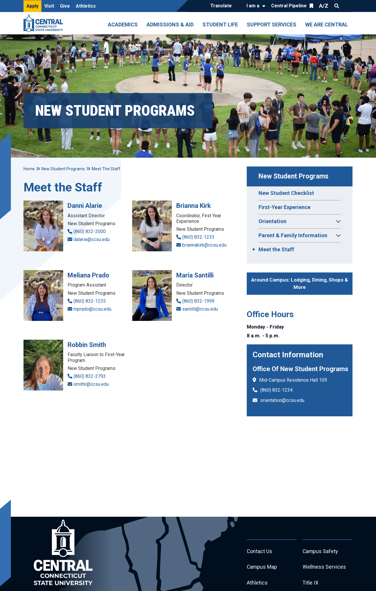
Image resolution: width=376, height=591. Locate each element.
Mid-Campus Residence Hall (288, 380)
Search (336, 6)
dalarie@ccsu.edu (91, 239)
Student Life (220, 24)
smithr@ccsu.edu (91, 384)
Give (65, 6)
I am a (252, 6)
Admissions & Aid (170, 24)
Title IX (311, 583)
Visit (49, 6)
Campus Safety (321, 551)
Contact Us (260, 551)
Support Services (271, 24)
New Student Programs (293, 176)
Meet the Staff (276, 249)
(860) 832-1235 (89, 301)
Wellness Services (324, 567)
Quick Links (347, 6)
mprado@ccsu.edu (92, 309)
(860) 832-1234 (276, 390)
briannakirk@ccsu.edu (204, 245)
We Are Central (326, 24)
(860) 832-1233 (198, 237)
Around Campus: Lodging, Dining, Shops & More (299, 283)
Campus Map (262, 567)
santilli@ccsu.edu (200, 309)
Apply (32, 6)
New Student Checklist (286, 193)
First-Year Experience (284, 207)
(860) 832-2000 (89, 231)
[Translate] (222, 6)
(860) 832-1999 (198, 301)
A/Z (323, 5)
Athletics (86, 6)
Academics (123, 24)
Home (29, 168)
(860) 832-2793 (89, 376)
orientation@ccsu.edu (282, 400)
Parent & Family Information (299, 237)
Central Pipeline (289, 6)
